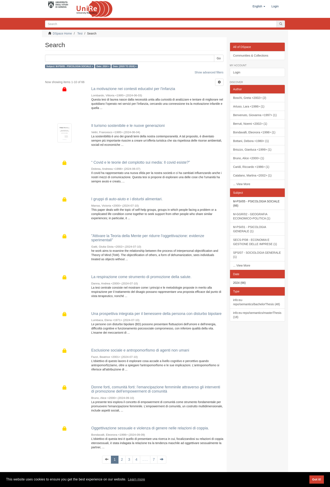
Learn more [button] (136, 479)
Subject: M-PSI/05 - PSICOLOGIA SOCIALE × (69, 66)
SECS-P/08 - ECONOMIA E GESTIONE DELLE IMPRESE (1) (255, 242)
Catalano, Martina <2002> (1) (252, 175)
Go (219, 58)
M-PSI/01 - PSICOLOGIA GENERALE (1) (249, 229)
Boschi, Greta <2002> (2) (249, 98)
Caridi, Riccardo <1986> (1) (251, 167)
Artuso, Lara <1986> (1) (249, 106)
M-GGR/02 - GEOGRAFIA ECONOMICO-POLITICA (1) (251, 216)
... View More (241, 184)
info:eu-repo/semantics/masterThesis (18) (257, 315)
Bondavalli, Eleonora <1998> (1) (254, 132)
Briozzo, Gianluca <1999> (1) (252, 149)
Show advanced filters (209, 72)
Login (236, 72)
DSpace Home (62, 33)
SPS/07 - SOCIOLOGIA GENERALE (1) (257, 255)
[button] (258, 6)
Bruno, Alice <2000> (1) (248, 158)
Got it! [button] (316, 479)
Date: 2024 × (102, 66)
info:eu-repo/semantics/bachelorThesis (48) (256, 302)
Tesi (79, 33)
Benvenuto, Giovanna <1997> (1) (255, 115)
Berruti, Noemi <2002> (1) (250, 123)
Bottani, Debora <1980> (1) (251, 141)
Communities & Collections (250, 55)
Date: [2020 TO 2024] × (124, 66)
